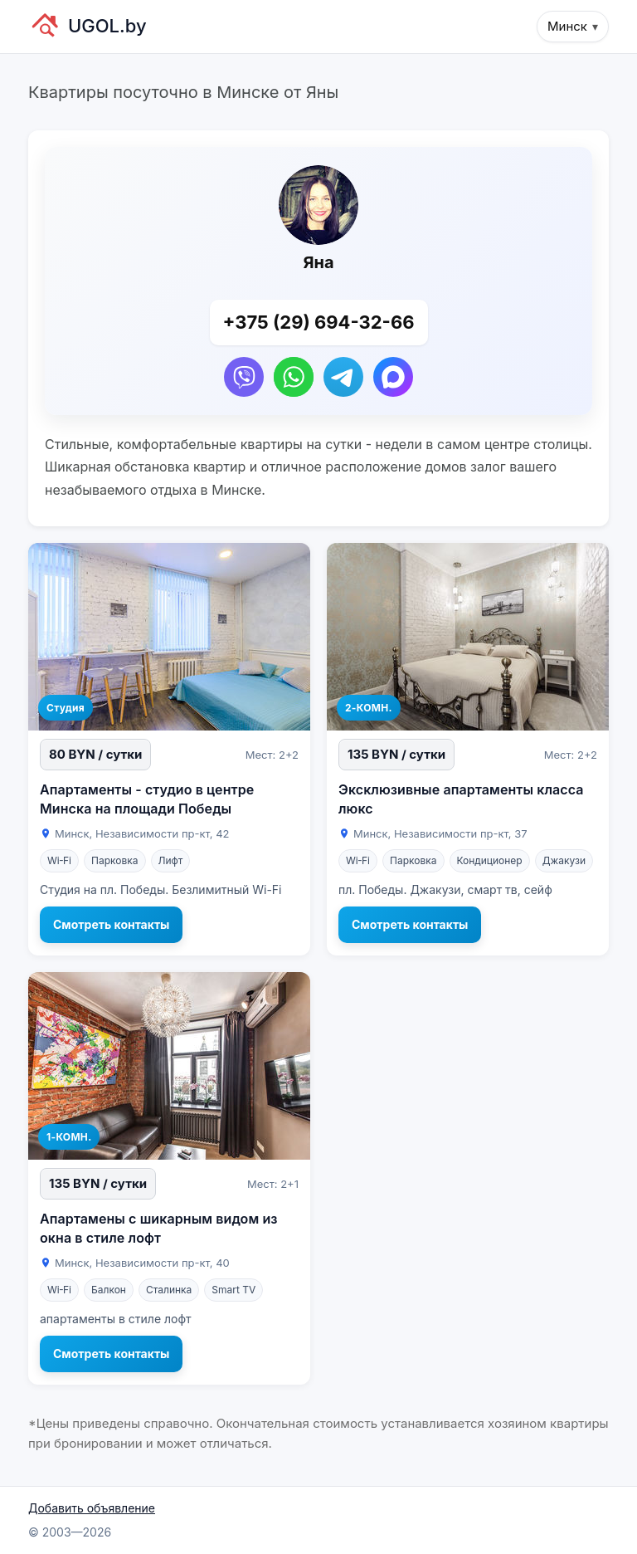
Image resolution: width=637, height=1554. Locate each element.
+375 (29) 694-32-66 (319, 322)
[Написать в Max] (393, 377)
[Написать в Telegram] (343, 377)
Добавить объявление (91, 1508)
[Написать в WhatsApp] (294, 377)
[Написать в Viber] (244, 377)
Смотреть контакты (111, 924)
